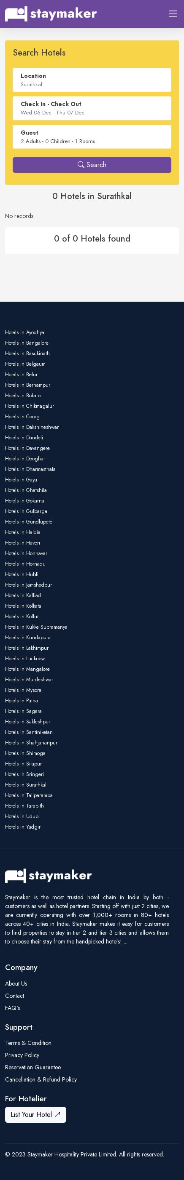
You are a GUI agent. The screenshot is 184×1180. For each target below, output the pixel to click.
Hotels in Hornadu (25, 564)
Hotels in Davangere (27, 448)
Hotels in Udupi (22, 816)
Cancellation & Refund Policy (41, 1079)
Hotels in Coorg (22, 416)
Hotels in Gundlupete (28, 522)
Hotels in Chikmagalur (29, 406)
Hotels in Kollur (22, 616)
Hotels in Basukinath (27, 353)
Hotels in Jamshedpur (28, 585)
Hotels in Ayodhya (24, 332)
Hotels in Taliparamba (29, 795)
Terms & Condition (28, 1043)
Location (33, 76)
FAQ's (12, 1008)
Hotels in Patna (21, 700)
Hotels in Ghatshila (26, 490)
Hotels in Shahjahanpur (31, 743)
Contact (14, 995)
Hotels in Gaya (21, 480)
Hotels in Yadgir (23, 827)
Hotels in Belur (21, 374)
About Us (16, 983)
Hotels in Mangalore (27, 669)
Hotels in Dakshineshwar (32, 427)
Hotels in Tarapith (24, 806)
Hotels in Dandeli (24, 437)
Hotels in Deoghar (25, 458)
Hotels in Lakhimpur (27, 648)
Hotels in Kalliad (23, 595)
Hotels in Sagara (23, 711)
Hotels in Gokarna (24, 501)
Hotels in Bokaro (23, 395)
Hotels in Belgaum (25, 364)
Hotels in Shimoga (25, 753)
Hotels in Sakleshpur (27, 722)
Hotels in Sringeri (24, 774)
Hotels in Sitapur (23, 764)
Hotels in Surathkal (25, 785)
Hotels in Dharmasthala (30, 469)
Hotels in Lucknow (25, 658)
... (125, 941)
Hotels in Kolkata (23, 606)
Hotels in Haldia (23, 532)
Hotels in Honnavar (26, 553)
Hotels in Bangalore (27, 343)
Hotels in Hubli (21, 574)
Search (92, 165)
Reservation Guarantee (33, 1067)
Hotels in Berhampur (27, 385)
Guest (29, 132)
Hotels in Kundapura (28, 637)
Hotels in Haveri (22, 543)
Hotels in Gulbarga (26, 511)
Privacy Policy (22, 1055)
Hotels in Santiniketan (29, 732)
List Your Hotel (36, 1114)
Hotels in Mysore (23, 690)
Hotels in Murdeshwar (29, 679)
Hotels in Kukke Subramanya (36, 627)
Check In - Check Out (51, 104)
